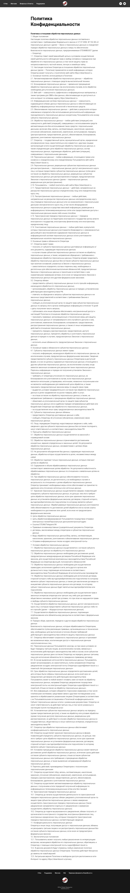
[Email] (124, 3)
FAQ (64, 873)
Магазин (14, 4)
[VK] (120, 3)
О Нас (6, 4)
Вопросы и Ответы (26, 4)
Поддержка (40, 4)
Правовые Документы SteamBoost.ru (80, 873)
